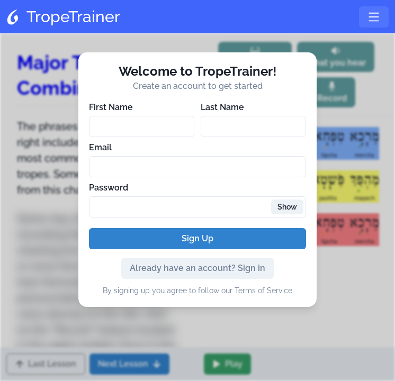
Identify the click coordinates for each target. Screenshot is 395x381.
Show (287, 207)
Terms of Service (263, 290)
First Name (111, 107)
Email (100, 147)
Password (108, 188)
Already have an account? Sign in (197, 268)
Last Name (222, 107)
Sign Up (197, 238)
